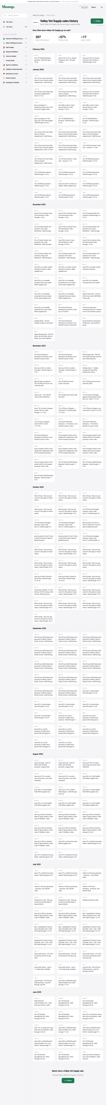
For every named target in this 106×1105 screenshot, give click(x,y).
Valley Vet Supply (38, 15)
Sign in (93, 7)
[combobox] (16, 15)
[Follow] (97, 21)
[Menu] (101, 7)
